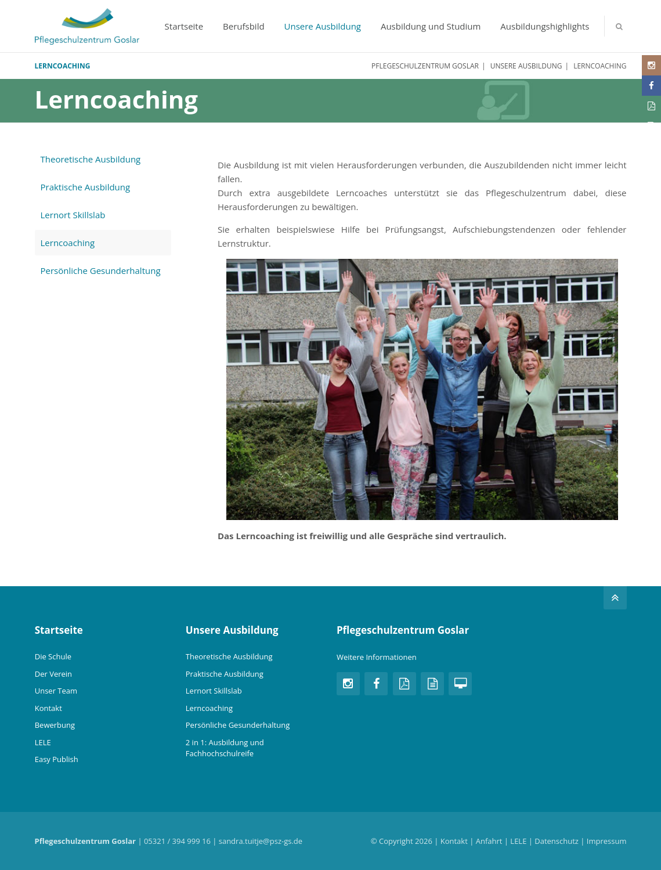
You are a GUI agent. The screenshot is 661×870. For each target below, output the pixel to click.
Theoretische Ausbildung (91, 159)
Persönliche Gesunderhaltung (101, 270)
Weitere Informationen (377, 657)
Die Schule (53, 656)
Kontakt (48, 708)
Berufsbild (244, 26)
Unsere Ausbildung (322, 26)
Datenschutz (556, 841)
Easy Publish (56, 759)
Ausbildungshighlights (544, 26)
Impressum (607, 841)
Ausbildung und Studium (431, 26)
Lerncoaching (68, 242)
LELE (43, 742)
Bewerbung (55, 725)
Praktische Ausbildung (86, 187)
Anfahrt (489, 841)
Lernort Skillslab (73, 215)
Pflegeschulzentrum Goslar (425, 66)
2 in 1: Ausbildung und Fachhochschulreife (225, 748)
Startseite (184, 26)
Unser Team (56, 690)
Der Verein (53, 674)
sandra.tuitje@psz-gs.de (260, 841)
